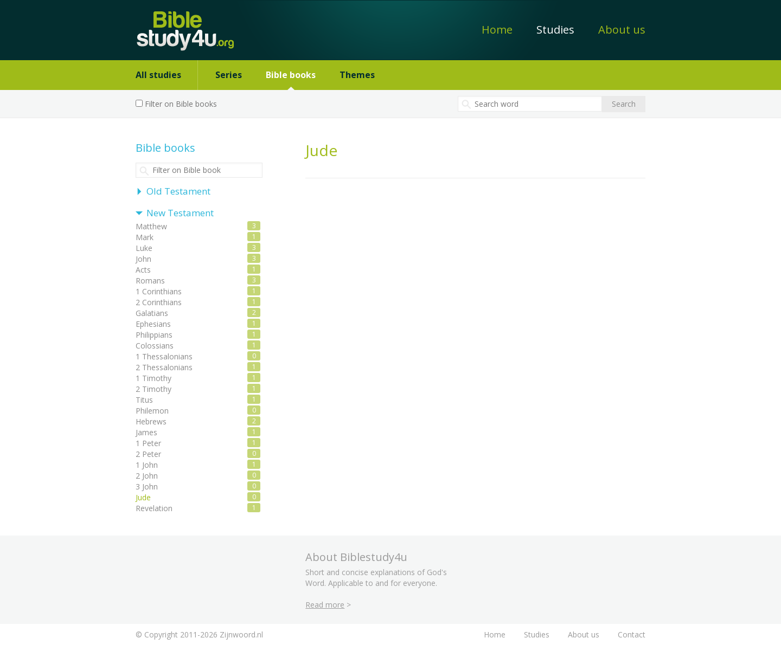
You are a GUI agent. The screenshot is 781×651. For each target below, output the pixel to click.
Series (228, 75)
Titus (144, 400)
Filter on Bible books (181, 104)
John (143, 259)
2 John (147, 475)
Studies (555, 29)
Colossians (155, 345)
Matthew (151, 226)
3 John (147, 486)
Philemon (152, 410)
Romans (150, 280)
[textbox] (530, 104)
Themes (357, 75)
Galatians (152, 313)
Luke (144, 248)
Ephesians (153, 324)
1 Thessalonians (164, 356)
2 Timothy (153, 389)
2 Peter (148, 454)
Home (497, 29)
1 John (147, 465)
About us (621, 29)
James (146, 432)
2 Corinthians (159, 302)
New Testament (180, 213)
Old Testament (178, 191)
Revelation (154, 508)
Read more (324, 605)
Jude (143, 497)
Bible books (291, 75)
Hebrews (151, 421)
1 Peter (148, 443)
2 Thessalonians (164, 367)
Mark (144, 237)
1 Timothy (153, 378)
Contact (631, 634)
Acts (143, 270)
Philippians (154, 335)
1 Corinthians (159, 291)
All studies (158, 75)
